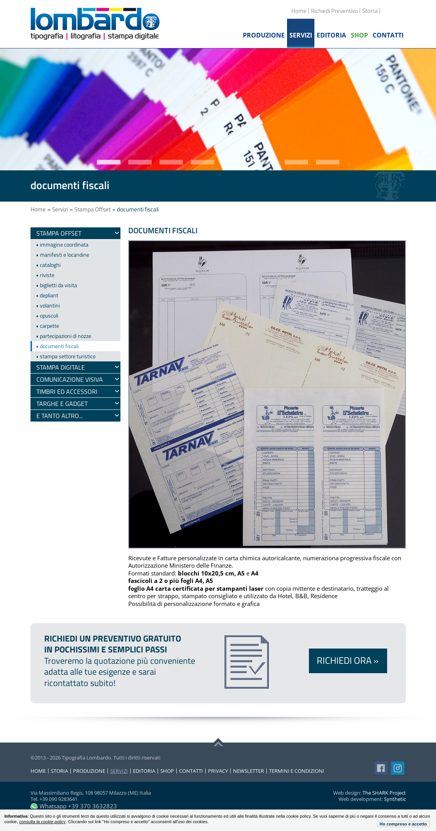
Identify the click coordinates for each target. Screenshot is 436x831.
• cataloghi (48, 265)
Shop (167, 771)
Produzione (89, 771)
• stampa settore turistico (65, 356)
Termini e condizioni (296, 771)
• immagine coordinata (62, 244)
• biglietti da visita (56, 285)
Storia (59, 771)
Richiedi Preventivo (334, 11)
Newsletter (248, 771)
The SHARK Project (384, 792)
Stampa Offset (92, 209)
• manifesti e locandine (62, 254)
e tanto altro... (59, 415)
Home (299, 11)
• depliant (47, 295)
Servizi (60, 209)
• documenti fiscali (57, 346)
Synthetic (395, 798)
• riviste (45, 275)
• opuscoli (47, 315)
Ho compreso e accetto (403, 824)
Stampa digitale (60, 367)
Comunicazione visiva (69, 379)
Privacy (218, 771)
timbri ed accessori (66, 391)
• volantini (48, 305)
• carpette (47, 326)
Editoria (144, 771)
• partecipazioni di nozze (63, 336)
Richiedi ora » (348, 660)
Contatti (191, 771)
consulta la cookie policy (42, 821)
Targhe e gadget (62, 403)
